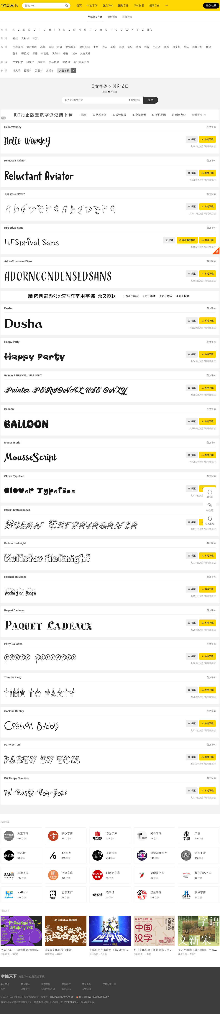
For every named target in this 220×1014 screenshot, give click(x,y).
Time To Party (12, 677)
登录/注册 (211, 5)
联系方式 (66, 988)
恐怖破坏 (71, 46)
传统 (208, 46)
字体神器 (139, 5)
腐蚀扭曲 (85, 46)
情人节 (17, 70)
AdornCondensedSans (18, 261)
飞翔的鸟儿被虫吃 (14, 194)
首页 (79, 5)
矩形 (166, 46)
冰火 (42, 46)
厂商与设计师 (109, 984)
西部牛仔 (197, 46)
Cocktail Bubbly (14, 711)
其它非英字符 (81, 62)
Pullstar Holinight (15, 543)
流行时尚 (32, 46)
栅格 (65, 53)
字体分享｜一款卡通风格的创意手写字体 (26, 949)
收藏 (193, 139)
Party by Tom (12, 744)
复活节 (50, 70)
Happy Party (11, 341)
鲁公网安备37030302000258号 (94, 997)
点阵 (74, 53)
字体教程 (66, 984)
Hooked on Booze (15, 576)
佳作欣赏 (5, 954)
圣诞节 (28, 70)
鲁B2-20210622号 (69, 1002)
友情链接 (86, 988)
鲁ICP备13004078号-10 (61, 997)
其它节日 (64, 70)
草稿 (113, 46)
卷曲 (51, 46)
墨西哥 (66, 62)
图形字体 (123, 5)
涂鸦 (121, 46)
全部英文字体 (95, 16)
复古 (15, 53)
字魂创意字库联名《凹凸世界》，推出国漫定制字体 (121, 949)
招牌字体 (154, 5)
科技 (147, 46)
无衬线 (25, 38)
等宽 (35, 38)
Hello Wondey (12, 127)
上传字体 (25, 988)
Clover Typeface (14, 476)
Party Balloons (13, 643)
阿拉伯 (30, 62)
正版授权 (127, 16)
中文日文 (18, 62)
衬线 (15, 38)
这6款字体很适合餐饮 (58, 949)
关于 (3, 988)
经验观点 (49, 954)
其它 (149, 29)
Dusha (8, 308)
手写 (95, 46)
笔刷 (130, 46)
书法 (104, 46)
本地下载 (209, 139)
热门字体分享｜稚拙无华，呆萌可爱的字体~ (161, 949)
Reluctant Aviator (15, 160)
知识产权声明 (48, 988)
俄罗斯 (41, 62)
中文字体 (92, 5)
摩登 (35, 53)
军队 (186, 46)
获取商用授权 (189, 240)
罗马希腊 (54, 62)
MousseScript (12, 442)
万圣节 (39, 70)
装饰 (60, 46)
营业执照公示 (87, 1002)
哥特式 (25, 53)
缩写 (138, 46)
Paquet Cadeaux (14, 610)
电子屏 (157, 46)
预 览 (150, 100)
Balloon (9, 409)
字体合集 (86, 984)
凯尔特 (56, 53)
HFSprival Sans (13, 227)
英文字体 (108, 5)
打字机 (176, 46)
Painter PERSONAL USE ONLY (23, 375)
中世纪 (45, 53)
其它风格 (85, 53)
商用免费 (112, 16)
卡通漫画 (18, 46)
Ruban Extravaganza (17, 509)
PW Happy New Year (16, 778)
